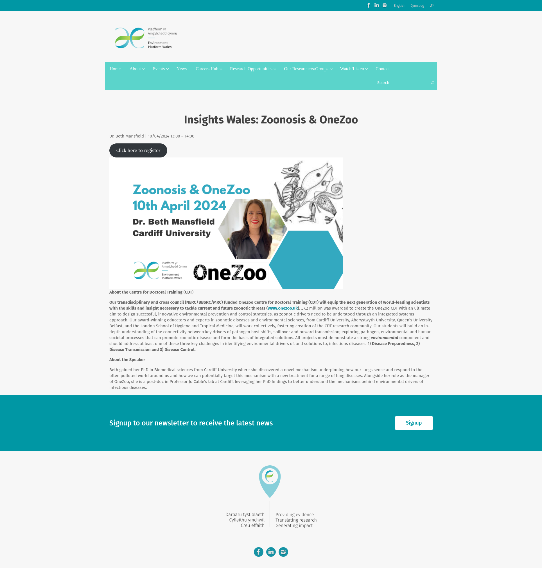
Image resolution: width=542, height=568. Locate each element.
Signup (414, 423)
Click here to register (138, 150)
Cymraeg (417, 5)
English (400, 5)
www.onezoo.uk (283, 308)
